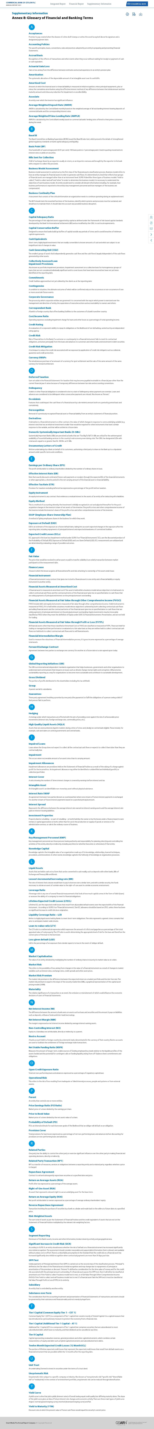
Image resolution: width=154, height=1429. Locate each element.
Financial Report (76, 4)
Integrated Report (57, 4)
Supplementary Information (99, 4)
